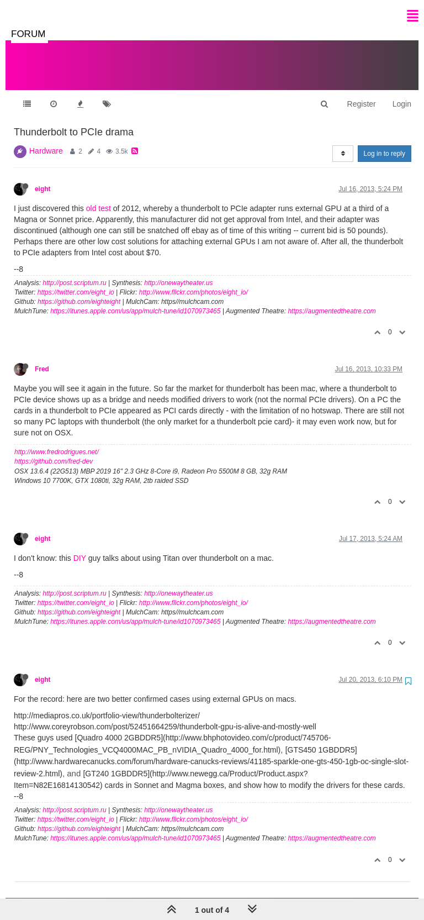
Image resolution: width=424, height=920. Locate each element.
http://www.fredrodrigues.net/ (56, 441)
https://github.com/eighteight (79, 291)
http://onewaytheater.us (178, 272)
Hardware (46, 139)
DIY (79, 547)
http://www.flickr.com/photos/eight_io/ (193, 281)
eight (42, 178)
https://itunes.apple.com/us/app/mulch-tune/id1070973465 (135, 300)
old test (98, 197)
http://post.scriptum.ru (74, 272)
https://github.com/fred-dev (53, 450)
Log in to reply (384, 142)
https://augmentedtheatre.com (331, 300)
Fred (42, 358)
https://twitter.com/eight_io (76, 281)
